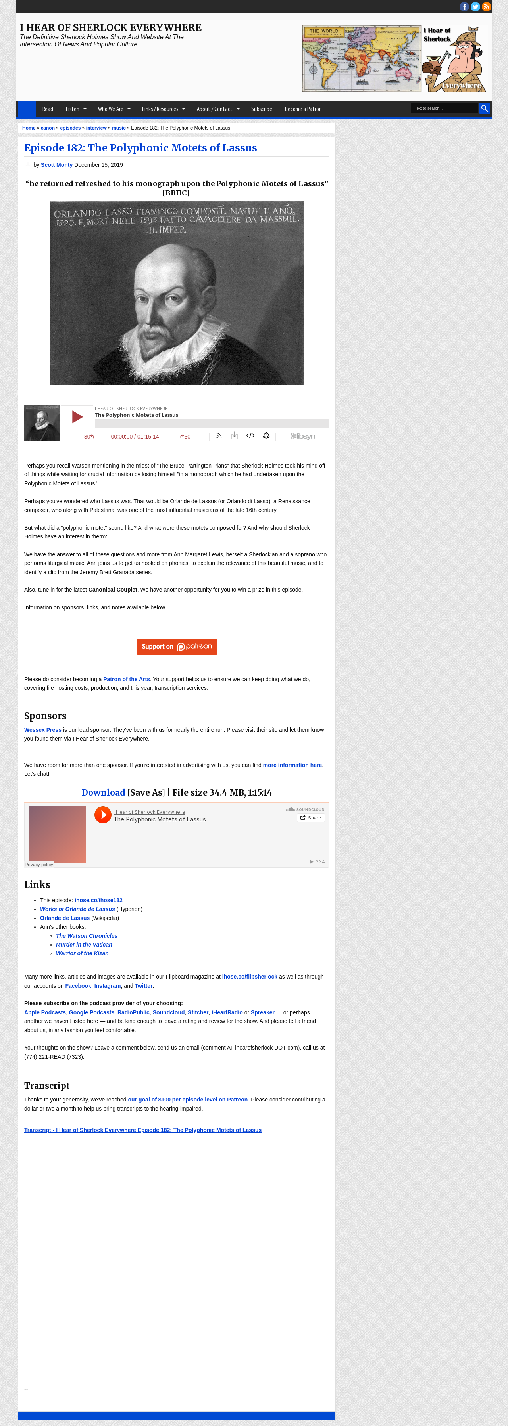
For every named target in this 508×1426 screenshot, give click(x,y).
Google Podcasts (91, 1012)
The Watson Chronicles (86, 936)
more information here (292, 765)
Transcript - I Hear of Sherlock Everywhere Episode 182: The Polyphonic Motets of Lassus (143, 1130)
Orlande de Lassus (65, 918)
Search (484, 108)
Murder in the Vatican (84, 944)
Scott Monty (57, 165)
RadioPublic (133, 1012)
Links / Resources (160, 109)
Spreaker (263, 1012)
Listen (72, 109)
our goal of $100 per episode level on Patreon (188, 1099)
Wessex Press (43, 730)
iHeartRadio (227, 1012)
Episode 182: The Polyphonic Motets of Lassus (140, 147)
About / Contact (215, 109)
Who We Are (110, 109)
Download (103, 792)
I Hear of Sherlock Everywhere (111, 27)
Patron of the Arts (126, 679)
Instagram (107, 986)
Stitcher (198, 1012)
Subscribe (261, 109)
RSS (486, 6)
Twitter (144, 986)
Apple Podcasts (45, 1012)
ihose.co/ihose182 (99, 900)
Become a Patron (303, 109)
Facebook (78, 986)
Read (47, 109)
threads (475, 6)
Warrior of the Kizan (82, 953)
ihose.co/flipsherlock (249, 977)
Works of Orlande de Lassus (77, 909)
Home (27, 109)
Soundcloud (169, 1012)
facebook (464, 6)
